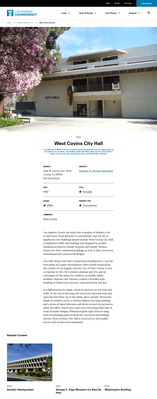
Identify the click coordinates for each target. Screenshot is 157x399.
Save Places (111, 13)
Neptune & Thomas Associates (96, 170)
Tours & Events (86, 13)
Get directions (51, 178)
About (108, 3)
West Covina (50, 218)
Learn (64, 13)
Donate (117, 3)
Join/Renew (147, 3)
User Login (128, 3)
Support (133, 13)
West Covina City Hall (47, 23)
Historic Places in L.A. (25, 23)
